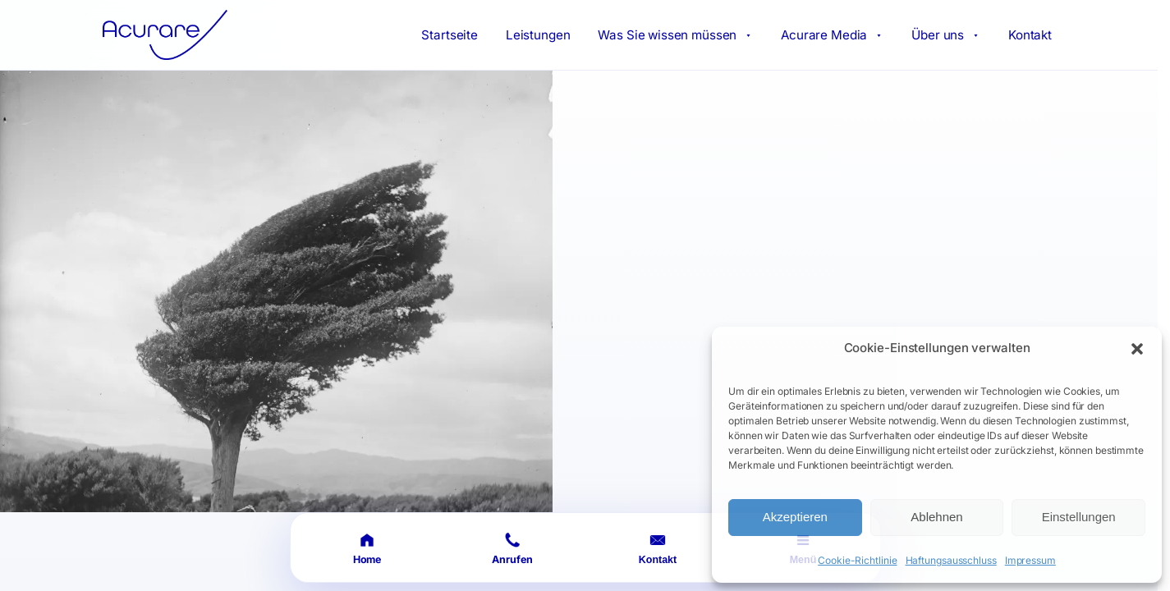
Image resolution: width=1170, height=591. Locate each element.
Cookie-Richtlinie (857, 560)
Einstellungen (1079, 517)
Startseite (449, 35)
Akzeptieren (795, 517)
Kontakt (1030, 35)
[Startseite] (367, 547)
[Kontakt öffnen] (658, 547)
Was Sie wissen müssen (675, 35)
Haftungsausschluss (951, 560)
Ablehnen (936, 517)
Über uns (945, 35)
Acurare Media (832, 35)
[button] (1137, 349)
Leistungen (538, 35)
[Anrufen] (513, 547)
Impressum (1030, 560)
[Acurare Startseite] (165, 35)
